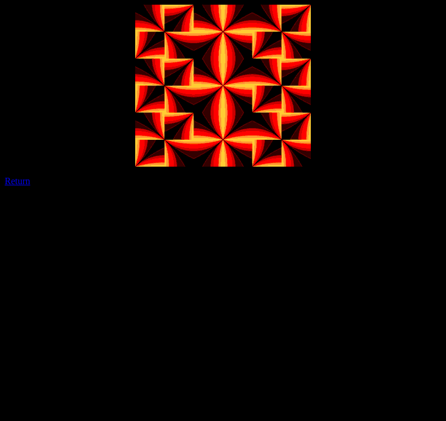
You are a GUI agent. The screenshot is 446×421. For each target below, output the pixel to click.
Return (17, 181)
